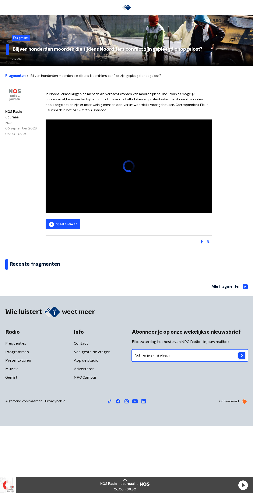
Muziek (11, 436)
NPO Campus (85, 445)
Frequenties (15, 411)
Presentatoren (18, 428)
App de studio (86, 428)
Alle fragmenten (229, 353)
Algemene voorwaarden (23, 468)
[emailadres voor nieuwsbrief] (190, 422)
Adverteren (84, 436)
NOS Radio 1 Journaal (15, 114)
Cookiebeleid (229, 468)
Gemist (11, 445)
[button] (243, 485)
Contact (81, 411)
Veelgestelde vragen (92, 419)
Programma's (17, 419)
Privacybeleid (55, 468)
